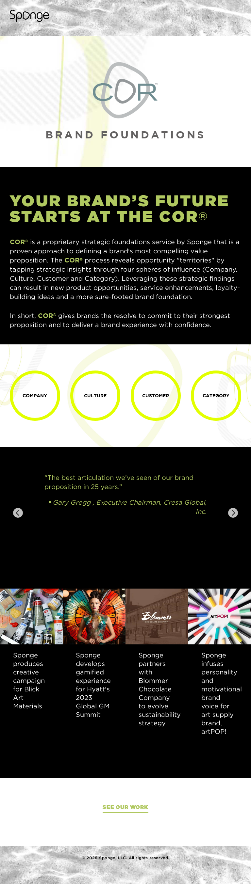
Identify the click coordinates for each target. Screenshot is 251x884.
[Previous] (18, 513)
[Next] (233, 513)
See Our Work (125, 807)
